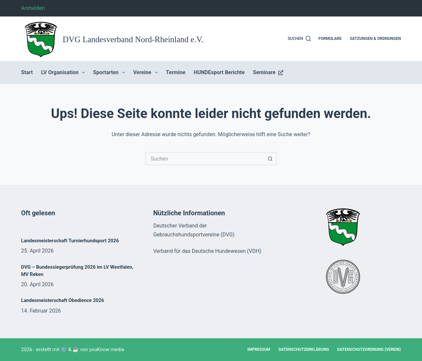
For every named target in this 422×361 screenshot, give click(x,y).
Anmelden (33, 8)
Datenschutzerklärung (304, 349)
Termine (175, 72)
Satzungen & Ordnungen (375, 38)
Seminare (268, 72)
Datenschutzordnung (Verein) (369, 349)
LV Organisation (64, 72)
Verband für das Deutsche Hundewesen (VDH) (207, 251)
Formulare (330, 38)
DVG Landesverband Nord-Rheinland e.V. (133, 39)
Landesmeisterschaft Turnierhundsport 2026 (70, 241)
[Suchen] (299, 39)
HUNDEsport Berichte (219, 72)
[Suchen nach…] (204, 158)
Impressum (258, 349)
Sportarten (110, 72)
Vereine (146, 72)
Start (27, 72)
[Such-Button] (270, 158)
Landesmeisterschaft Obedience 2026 (62, 300)
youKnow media (106, 349)
